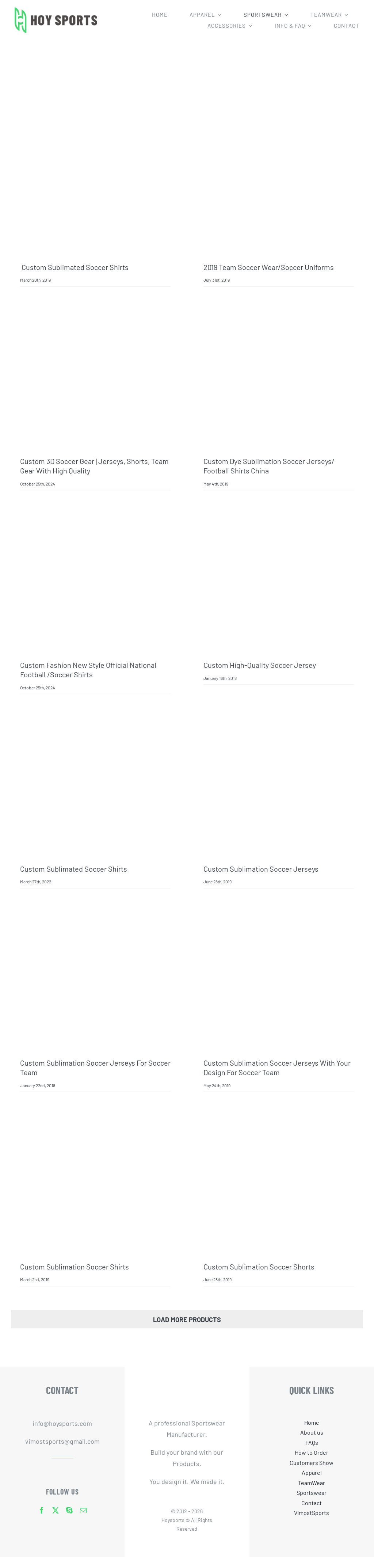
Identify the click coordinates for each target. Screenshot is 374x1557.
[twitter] (55, 1510)
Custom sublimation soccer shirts (74, 1266)
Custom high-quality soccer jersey (259, 665)
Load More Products (187, 1320)
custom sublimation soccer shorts (258, 1266)
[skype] (69, 1510)
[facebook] (41, 1510)
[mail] (83, 1510)
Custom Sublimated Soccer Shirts (74, 267)
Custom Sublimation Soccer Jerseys (260, 868)
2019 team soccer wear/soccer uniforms (268, 267)
